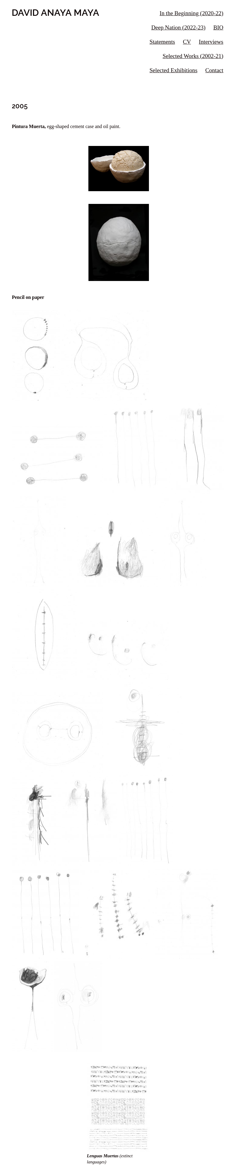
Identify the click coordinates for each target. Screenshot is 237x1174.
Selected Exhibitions (173, 70)
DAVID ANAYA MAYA (55, 12)
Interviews (211, 42)
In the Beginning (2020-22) (191, 13)
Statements (162, 42)
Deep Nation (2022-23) (178, 27)
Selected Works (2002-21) (193, 56)
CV (187, 42)
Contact (214, 70)
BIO (218, 27)
